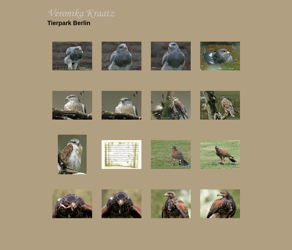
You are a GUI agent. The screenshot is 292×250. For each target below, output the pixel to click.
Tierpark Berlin (69, 23)
